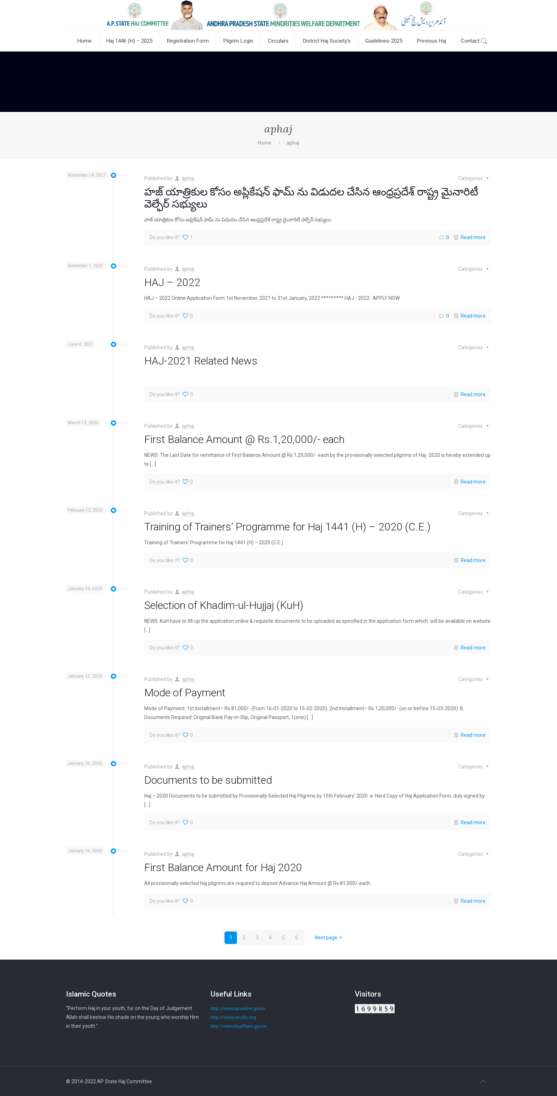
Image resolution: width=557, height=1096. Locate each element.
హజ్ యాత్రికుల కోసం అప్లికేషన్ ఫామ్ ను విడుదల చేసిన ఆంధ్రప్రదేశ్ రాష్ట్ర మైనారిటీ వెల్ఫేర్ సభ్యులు (311, 197)
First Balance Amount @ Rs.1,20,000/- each (244, 439)
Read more (473, 237)
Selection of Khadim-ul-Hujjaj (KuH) (223, 605)
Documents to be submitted (208, 780)
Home (264, 143)
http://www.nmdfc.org (233, 1017)
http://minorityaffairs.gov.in (238, 1026)
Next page (330, 937)
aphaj (188, 178)
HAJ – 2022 (172, 282)
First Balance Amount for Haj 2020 (223, 867)
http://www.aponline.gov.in (238, 1008)
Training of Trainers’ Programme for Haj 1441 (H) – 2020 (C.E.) (287, 526)
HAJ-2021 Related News (201, 361)
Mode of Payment (185, 692)
